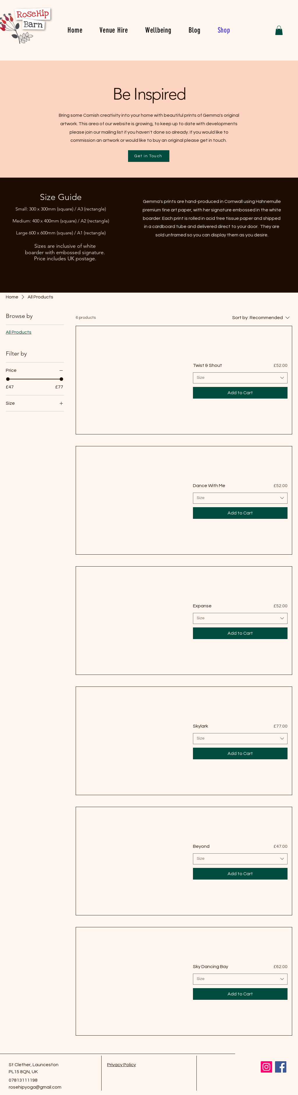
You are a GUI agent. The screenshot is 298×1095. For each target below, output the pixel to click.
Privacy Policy (121, 1064)
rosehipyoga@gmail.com (35, 1087)
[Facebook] (280, 1067)
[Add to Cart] (240, 393)
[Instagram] (266, 1067)
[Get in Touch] (148, 156)
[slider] (7, 379)
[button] (279, 30)
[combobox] (240, 377)
